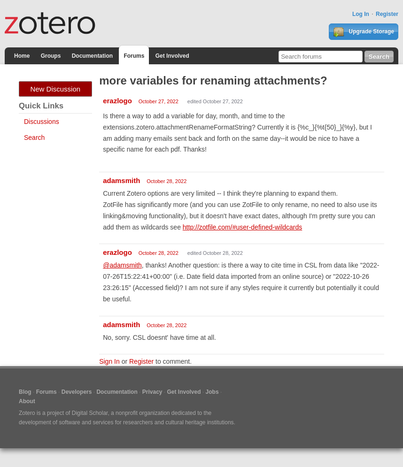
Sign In (109, 361)
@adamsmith (122, 265)
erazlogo (117, 101)
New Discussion (55, 89)
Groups (51, 56)
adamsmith (121, 180)
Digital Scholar (90, 413)
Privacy (152, 392)
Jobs (212, 392)
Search (34, 137)
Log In (360, 14)
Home (22, 56)
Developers (77, 392)
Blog (25, 392)
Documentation (92, 56)
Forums (134, 56)
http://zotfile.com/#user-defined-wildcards (242, 227)
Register (387, 14)
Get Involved (172, 56)
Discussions (41, 121)
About (27, 401)
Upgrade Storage (363, 32)
